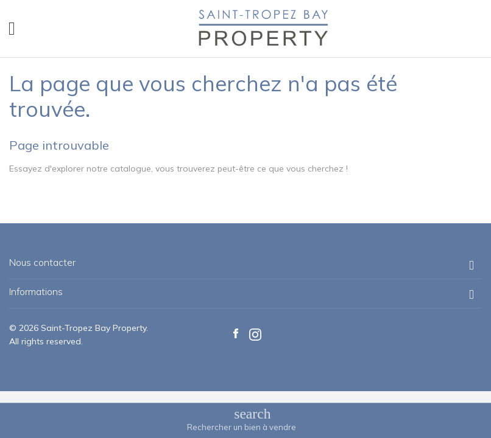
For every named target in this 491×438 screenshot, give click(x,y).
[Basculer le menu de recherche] (241, 420)
